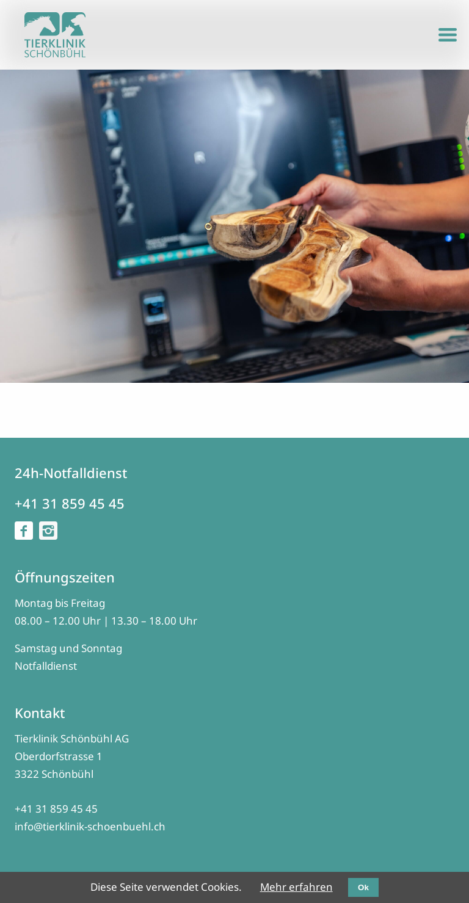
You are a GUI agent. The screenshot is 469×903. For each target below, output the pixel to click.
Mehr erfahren (296, 887)
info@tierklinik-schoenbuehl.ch (90, 826)
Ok (363, 887)
